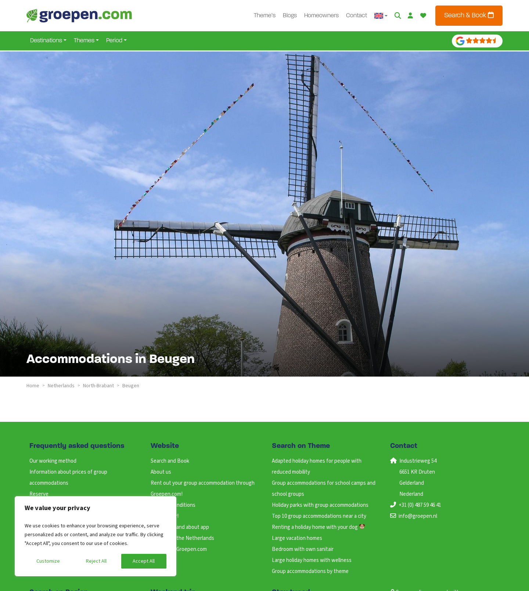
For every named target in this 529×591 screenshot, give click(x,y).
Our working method (52, 461)
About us (161, 472)
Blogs (290, 16)
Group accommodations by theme (310, 571)
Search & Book (469, 15)
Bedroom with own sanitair (303, 549)
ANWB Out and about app (180, 527)
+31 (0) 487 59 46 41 (420, 505)
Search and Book (170, 461)
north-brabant (98, 385)
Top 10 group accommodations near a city (319, 516)
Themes (84, 41)
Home (32, 385)
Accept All (144, 561)
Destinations (46, 41)
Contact (356, 16)
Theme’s (265, 16)
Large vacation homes (297, 538)
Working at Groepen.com (179, 549)
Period (114, 41)
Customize (48, 561)
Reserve (38, 494)
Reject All (96, 561)
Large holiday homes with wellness (312, 560)
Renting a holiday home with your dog (318, 527)
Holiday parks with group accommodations (320, 505)
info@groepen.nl (418, 516)
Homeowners (321, 16)
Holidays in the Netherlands (182, 538)
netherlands (61, 385)
